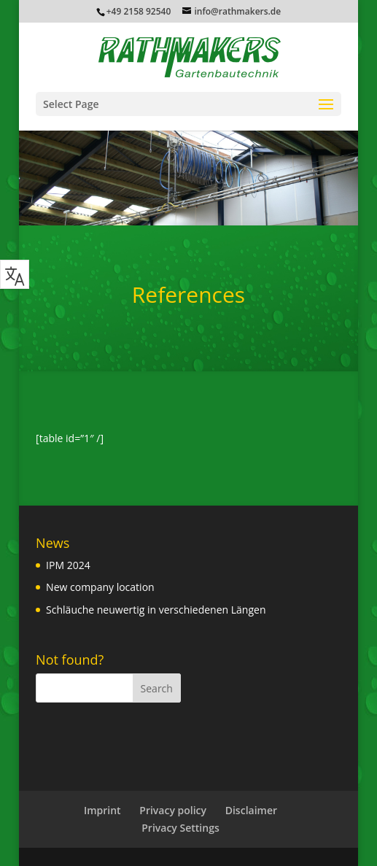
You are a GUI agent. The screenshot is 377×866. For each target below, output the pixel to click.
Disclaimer (251, 810)
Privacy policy (172, 810)
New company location (100, 587)
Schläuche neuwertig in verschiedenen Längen (155, 609)
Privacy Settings (180, 828)
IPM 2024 (68, 565)
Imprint (102, 810)
